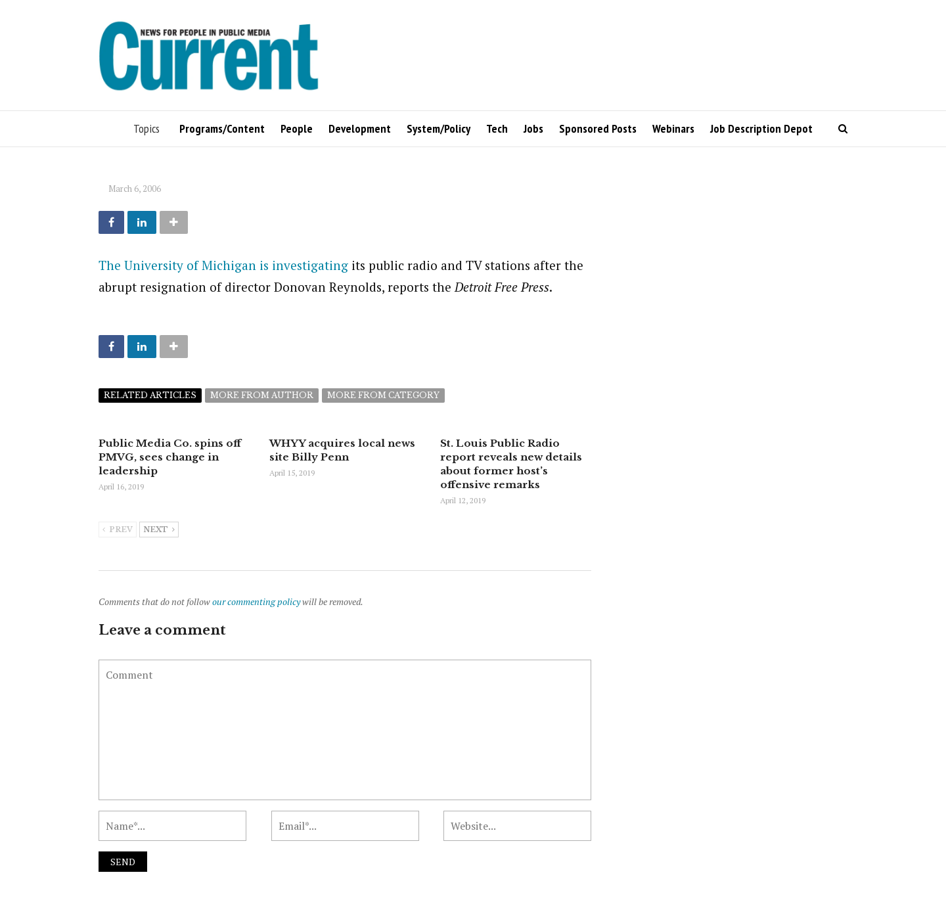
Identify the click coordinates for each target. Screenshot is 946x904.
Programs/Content (222, 128)
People (297, 128)
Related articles (150, 395)
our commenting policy (256, 601)
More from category (383, 395)
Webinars (673, 128)
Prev (117, 530)
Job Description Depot (761, 128)
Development (359, 128)
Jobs (533, 128)
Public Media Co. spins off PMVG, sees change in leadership (170, 457)
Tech (497, 128)
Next (159, 530)
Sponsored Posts (598, 128)
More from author (261, 395)
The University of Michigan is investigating (223, 265)
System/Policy (438, 128)
